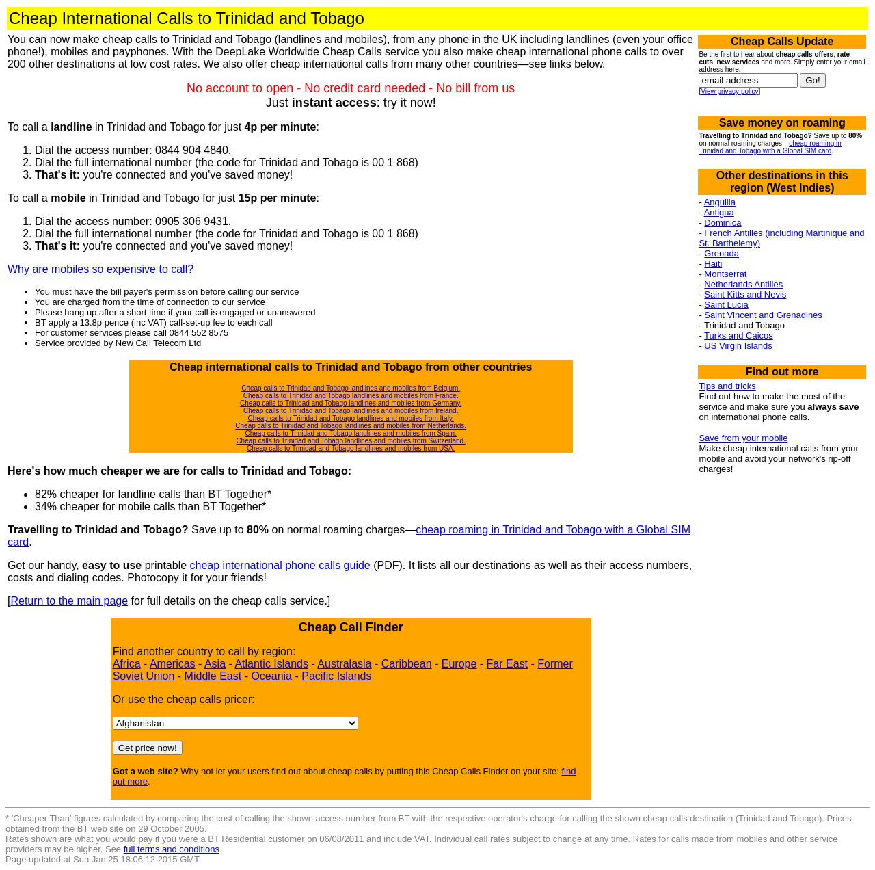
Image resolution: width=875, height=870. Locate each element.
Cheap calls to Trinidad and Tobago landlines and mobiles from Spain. (350, 433)
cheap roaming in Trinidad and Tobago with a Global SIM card (770, 147)
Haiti (713, 264)
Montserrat (725, 274)
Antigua (719, 212)
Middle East (213, 676)
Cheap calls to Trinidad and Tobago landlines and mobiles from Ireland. (350, 410)
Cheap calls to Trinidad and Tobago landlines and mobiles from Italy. (350, 418)
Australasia (344, 664)
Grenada (721, 253)
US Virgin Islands (738, 346)
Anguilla (720, 202)
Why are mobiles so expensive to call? (100, 269)
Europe (459, 664)
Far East (507, 664)
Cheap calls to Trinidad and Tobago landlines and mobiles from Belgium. (350, 388)
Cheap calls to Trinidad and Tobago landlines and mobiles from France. (351, 395)
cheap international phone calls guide (280, 565)
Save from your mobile (743, 438)
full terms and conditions (171, 849)
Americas (173, 664)
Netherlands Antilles (743, 284)
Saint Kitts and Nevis (745, 294)
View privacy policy (729, 91)
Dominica (722, 223)
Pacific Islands (336, 676)
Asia (215, 664)
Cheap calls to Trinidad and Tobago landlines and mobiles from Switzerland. (351, 441)
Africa (127, 664)
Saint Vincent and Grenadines (763, 315)
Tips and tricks (727, 386)
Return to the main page (69, 601)
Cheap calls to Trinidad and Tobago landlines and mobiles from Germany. (350, 403)
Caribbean (406, 664)
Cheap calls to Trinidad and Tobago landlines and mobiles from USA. (351, 448)
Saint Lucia (726, 305)
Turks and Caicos (738, 335)
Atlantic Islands (271, 664)
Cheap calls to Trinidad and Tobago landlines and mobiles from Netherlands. (350, 426)
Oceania (271, 676)
